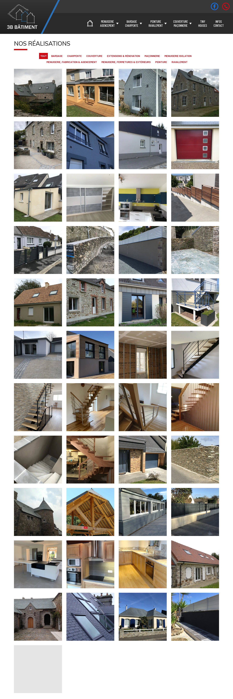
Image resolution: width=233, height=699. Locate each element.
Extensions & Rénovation (123, 56)
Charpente (74, 56)
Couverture (94, 56)
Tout (43, 56)
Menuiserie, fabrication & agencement (72, 62)
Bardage (57, 56)
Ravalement (180, 62)
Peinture (161, 62)
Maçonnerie (152, 56)
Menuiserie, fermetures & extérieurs (126, 62)
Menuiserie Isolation (178, 56)
